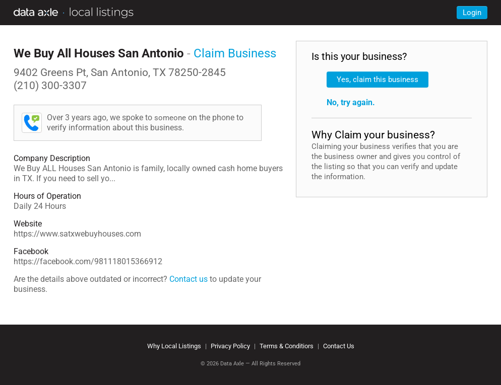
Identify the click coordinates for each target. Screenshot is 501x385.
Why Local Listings (174, 346)
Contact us (188, 279)
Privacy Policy (230, 346)
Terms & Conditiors (287, 346)
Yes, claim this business (377, 79)
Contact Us (338, 346)
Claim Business (235, 53)
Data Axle (232, 363)
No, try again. (351, 102)
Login (472, 12)
